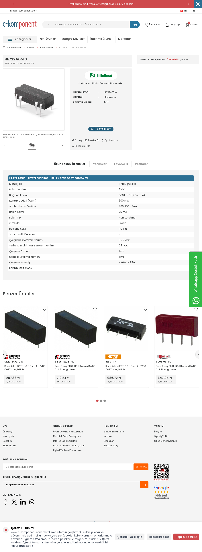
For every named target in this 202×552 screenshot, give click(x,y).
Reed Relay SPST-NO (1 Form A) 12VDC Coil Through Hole (25, 368)
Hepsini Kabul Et (186, 537)
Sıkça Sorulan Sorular (166, 440)
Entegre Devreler (73, 39)
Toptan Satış (111, 445)
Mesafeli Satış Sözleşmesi (67, 436)
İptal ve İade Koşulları (65, 440)
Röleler (30, 47)
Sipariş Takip (161, 436)
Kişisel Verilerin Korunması (67, 450)
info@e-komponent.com (21, 10)
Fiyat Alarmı (109, 140)
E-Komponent (12, 47)
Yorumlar (100, 164)
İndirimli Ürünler (101, 39)
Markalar (124, 39)
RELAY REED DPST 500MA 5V (73, 47)
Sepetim (7, 440)
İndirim (108, 436)
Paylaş (77, 140)
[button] (13, 4)
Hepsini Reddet (159, 537)
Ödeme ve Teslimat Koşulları (69, 445)
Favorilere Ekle (81, 146)
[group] (33, 99)
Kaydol (141, 466)
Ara (135, 24)
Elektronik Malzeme (114, 431)
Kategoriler (20, 39)
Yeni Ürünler (47, 39)
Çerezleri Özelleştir (129, 537)
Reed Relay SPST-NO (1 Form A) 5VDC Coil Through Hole (75, 368)
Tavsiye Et (92, 140)
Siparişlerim (9, 445)
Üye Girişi (8, 431)
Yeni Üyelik (8, 436)
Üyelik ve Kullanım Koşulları (68, 431)
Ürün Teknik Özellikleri (70, 164)
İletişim (158, 431)
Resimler (141, 164)
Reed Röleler (46, 47)
